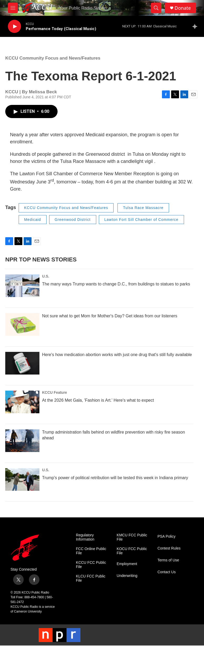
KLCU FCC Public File (90, 578)
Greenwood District (73, 219)
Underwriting (127, 576)
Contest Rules (169, 548)
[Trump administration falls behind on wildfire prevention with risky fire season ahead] (22, 440)
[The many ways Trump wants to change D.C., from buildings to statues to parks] (22, 285)
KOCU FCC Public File (132, 551)
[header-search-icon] (156, 8)
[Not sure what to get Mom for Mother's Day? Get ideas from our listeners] (22, 324)
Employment (127, 564)
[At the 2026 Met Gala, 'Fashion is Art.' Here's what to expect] (22, 402)
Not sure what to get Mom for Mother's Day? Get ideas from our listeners (109, 316)
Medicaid (32, 219)
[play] (14, 26)
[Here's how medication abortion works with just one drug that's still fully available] (22, 363)
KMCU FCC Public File (132, 537)
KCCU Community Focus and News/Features (52, 58)
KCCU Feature (54, 392)
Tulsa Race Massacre (143, 208)
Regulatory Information (85, 537)
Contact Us (166, 572)
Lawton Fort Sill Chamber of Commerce (141, 219)
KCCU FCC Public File (91, 565)
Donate (183, 8)
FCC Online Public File (91, 551)
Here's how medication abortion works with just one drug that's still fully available (117, 354)
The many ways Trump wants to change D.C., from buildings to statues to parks (116, 284)
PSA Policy (166, 536)
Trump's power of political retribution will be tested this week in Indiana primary (115, 477)
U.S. (45, 276)
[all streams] (196, 26)
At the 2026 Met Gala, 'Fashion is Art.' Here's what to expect (98, 400)
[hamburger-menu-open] (13, 8)
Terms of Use (168, 560)
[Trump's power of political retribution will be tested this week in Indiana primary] (22, 479)
